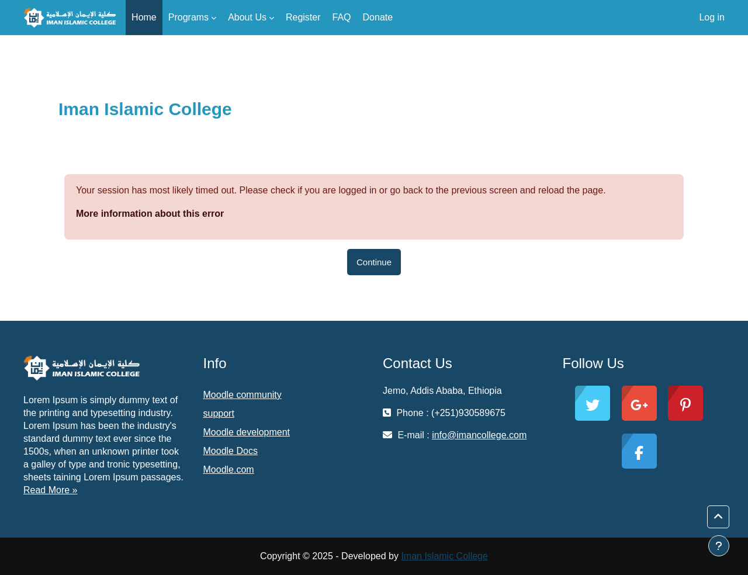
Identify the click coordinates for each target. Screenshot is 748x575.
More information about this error (150, 214)
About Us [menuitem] (247, 17)
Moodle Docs (230, 451)
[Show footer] (718, 545)
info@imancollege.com (479, 435)
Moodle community (242, 395)
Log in (712, 17)
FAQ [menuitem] (342, 17)
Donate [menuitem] (378, 17)
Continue (374, 262)
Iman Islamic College (444, 556)
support (218, 413)
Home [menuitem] (144, 17)
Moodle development (246, 432)
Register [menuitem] (303, 17)
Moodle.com (228, 469)
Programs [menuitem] (188, 17)
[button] (718, 517)
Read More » (50, 490)
